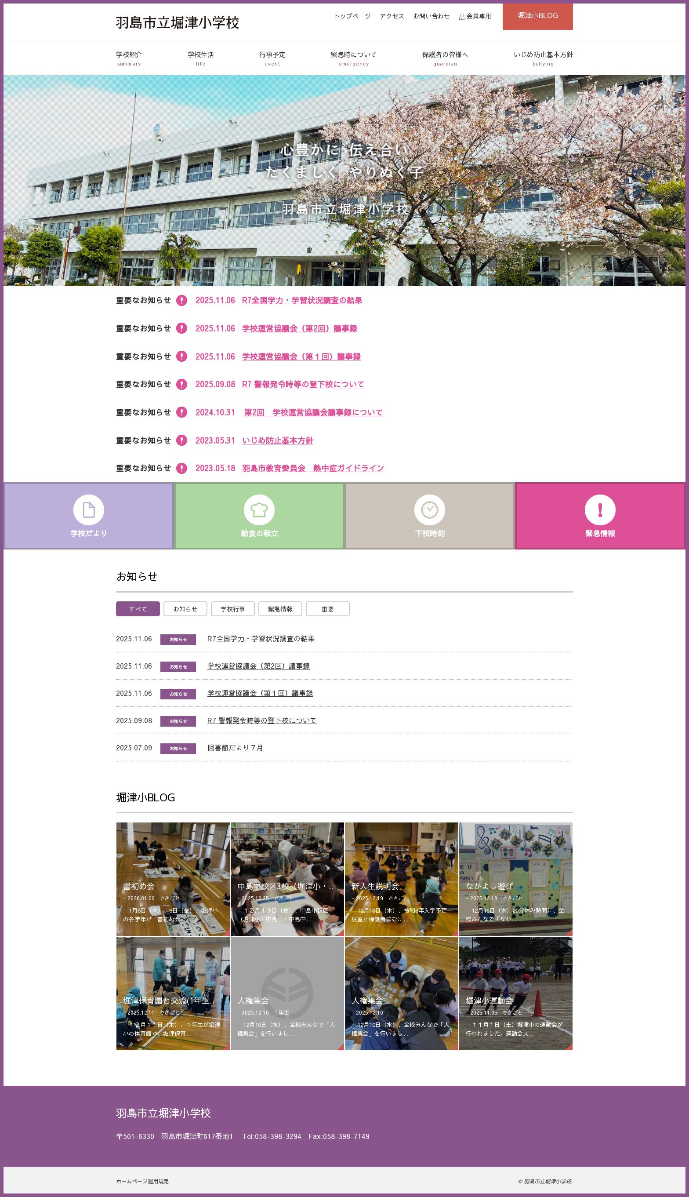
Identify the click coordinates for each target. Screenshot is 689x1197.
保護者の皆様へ (445, 59)
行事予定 (272, 59)
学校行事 (233, 608)
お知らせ (185, 608)
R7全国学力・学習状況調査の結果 (302, 300)
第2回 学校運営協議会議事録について (312, 412)
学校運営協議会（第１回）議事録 (301, 356)
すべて (138, 608)
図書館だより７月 (235, 747)
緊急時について (354, 59)
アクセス (392, 15)
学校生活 (201, 59)
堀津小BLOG (538, 15)
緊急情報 (280, 608)
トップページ (352, 15)
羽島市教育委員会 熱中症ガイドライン (313, 467)
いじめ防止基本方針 (543, 59)
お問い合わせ (431, 15)
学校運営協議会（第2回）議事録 (299, 328)
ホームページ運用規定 (142, 1181)
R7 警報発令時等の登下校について (303, 383)
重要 (328, 608)
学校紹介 (129, 59)
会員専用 (479, 15)
